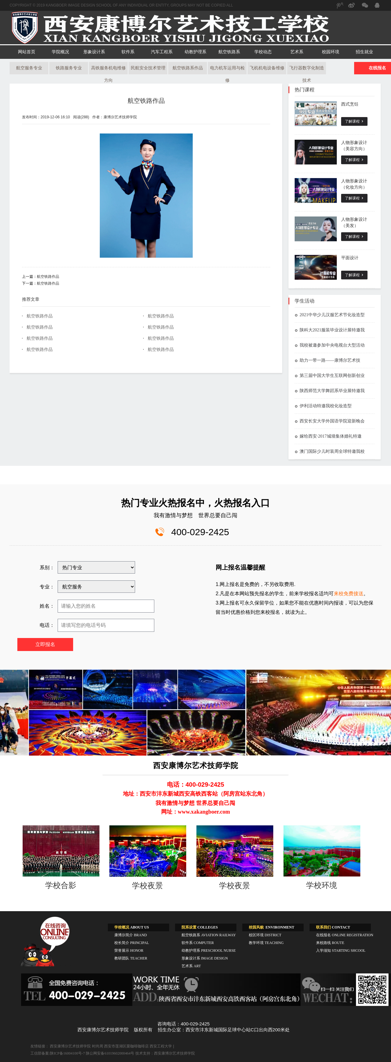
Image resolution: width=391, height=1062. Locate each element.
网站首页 (26, 52)
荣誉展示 (128, 950)
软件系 (127, 52)
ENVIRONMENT (271, 927)
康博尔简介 (130, 935)
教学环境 (266, 943)
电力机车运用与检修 (227, 70)
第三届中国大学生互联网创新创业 (330, 375)
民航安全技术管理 (148, 68)
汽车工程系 (162, 52)
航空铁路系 (229, 52)
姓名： (47, 606)
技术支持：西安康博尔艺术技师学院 (165, 1053)
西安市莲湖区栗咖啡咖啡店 (126, 1046)
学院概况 (60, 52)
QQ (376, 6)
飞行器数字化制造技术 (306, 70)
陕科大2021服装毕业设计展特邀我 (330, 330)
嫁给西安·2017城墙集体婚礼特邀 (328, 436)
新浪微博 (352, 8)
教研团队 (130, 958)
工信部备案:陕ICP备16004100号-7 (57, 1053)
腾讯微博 (339, 8)
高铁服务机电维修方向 (108, 70)
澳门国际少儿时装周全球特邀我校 (330, 451)
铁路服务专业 (69, 68)
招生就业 (364, 52)
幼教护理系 (195, 52)
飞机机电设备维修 (267, 68)
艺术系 (296, 52)
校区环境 (265, 935)
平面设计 (349, 258)
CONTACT (333, 927)
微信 (364, 8)
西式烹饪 (349, 104)
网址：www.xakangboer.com (195, 812)
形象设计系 (94, 52)
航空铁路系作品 (188, 68)
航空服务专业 (29, 68)
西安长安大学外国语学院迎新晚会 (330, 421)
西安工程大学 (161, 1046)
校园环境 (330, 52)
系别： (47, 567)
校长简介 (131, 943)
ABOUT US (131, 927)
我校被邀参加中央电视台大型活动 (330, 345)
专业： (47, 586)
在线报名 (344, 935)
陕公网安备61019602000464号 (110, 1053)
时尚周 (97, 1046)
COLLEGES (200, 927)
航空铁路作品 (146, 100)
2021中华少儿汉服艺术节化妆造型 (330, 314)
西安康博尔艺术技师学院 (70, 1046)
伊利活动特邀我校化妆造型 (323, 406)
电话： (47, 625)
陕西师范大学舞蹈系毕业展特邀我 (330, 390)
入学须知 (341, 950)
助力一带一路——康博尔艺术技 (327, 360)
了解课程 (352, 121)
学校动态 (263, 52)
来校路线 (330, 943)
